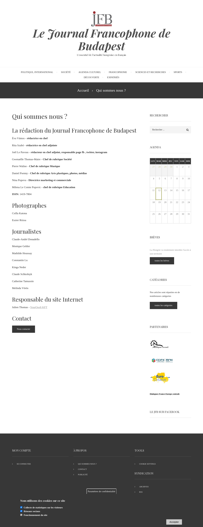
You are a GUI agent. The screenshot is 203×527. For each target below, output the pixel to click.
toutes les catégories (166, 305)
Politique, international (37, 72)
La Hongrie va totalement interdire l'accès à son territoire (172, 252)
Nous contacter (23, 329)
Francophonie (118, 72)
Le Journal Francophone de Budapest (101, 39)
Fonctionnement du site (35, 517)
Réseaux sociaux (32, 514)
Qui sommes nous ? (87, 464)
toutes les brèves (164, 260)
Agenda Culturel (89, 72)
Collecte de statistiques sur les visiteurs (43, 510)
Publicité (83, 474)
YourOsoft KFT (38, 307)
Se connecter (24, 464)
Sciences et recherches (150, 72)
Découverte (91, 77)
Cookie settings (147, 464)
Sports (178, 72)
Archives (144, 487)
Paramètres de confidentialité (101, 494)
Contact (82, 469)
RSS (141, 492)
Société (66, 72)
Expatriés (113, 77)
